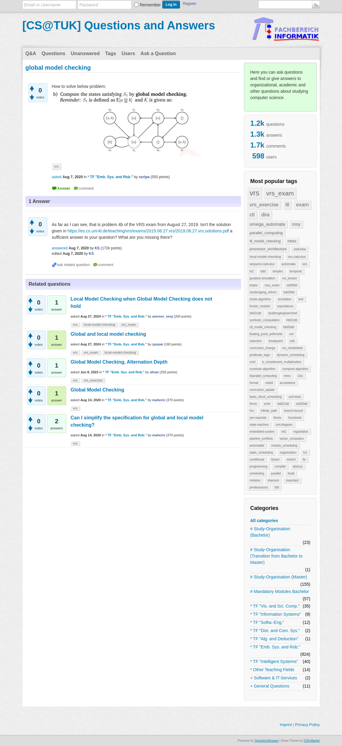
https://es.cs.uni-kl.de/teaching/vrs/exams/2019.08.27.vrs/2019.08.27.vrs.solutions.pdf (148, 230)
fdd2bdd (288, 327)
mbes (291, 241)
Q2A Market (312, 740)
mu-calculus (297, 256)
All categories (264, 520)
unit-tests (295, 396)
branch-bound (293, 410)
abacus (298, 466)
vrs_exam (280, 193)
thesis (277, 417)
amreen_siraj (162, 316)
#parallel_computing (263, 376)
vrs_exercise (264, 205)
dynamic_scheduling (291, 355)
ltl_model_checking (265, 241)
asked (57, 177)
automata (289, 264)
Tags (110, 53)
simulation (284, 299)
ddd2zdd (283, 403)
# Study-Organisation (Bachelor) (270, 532)
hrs (252, 410)
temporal (296, 271)
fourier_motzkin (260, 306)
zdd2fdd (291, 285)
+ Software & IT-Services (273, 677)
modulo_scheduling (284, 445)
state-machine (259, 424)
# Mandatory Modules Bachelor (279, 591)
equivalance (285, 306)
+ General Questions (270, 686)
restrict (291, 459)
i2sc (300, 376)
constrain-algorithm (263, 369)
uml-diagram (284, 424)
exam (302, 205)
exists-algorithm (260, 299)
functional (294, 417)
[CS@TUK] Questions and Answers (118, 25)
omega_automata (267, 224)
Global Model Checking (97, 389)
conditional (257, 459)
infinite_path (269, 410)
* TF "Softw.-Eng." (267, 622)
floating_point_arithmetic (266, 334)
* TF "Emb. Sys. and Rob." (275, 646)
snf (291, 334)
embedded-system (262, 431)
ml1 (284, 431)
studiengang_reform (263, 292)
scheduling (257, 473)
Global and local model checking (108, 334)
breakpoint (276, 341)
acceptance (287, 383)
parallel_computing (266, 233)
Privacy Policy (307, 724)
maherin (158, 400)
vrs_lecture (289, 278)
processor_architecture (268, 249)
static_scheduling (261, 452)
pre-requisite (258, 417)
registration (300, 431)
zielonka (299, 249)
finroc (253, 403)
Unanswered (85, 53)
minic (287, 376)
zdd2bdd (301, 403)
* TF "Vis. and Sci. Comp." (275, 606)
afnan (154, 372)
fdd (277, 487)
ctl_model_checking (263, 327)
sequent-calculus (262, 264)
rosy (296, 224)
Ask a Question (158, 53)
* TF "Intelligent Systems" (274, 661)
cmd (253, 362)
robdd (269, 383)
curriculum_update (262, 389)
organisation (288, 452)
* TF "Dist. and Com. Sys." (275, 630)
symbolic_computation (265, 320)
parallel (276, 473)
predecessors (259, 487)
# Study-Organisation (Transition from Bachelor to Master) (276, 556)
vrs (254, 193)
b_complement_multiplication (281, 362)
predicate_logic (260, 355)
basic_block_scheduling (266, 396)
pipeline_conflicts (261, 438)
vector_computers (291, 438)
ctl (252, 214)
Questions (53, 53)
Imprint (286, 724)
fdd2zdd (291, 320)
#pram (275, 459)
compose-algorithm (295, 369)
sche (267, 403)
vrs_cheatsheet (292, 348)
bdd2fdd (288, 292)
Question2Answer (267, 740)
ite (304, 459)
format (254, 383)
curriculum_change (263, 348)
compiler (280, 466)
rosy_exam (272, 285)
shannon (273, 480)
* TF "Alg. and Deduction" (274, 638)
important (292, 480)
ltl (287, 205)
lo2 (252, 271)
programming (259, 466)
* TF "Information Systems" (275, 614)
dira (265, 214)
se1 (305, 264)
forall (291, 473)
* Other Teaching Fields (272, 669)
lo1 (305, 452)
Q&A (30, 53)
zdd (292, 341)
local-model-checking (265, 256)
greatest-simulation (262, 278)
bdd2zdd (255, 313)
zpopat (157, 344)
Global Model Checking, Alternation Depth (119, 362)
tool (300, 299)
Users (128, 53)
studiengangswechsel (282, 313)
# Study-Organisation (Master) (278, 576)
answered (60, 248)
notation (255, 480)
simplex (278, 271)
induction (256, 341)
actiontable (257, 445)
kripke (254, 285)
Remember (150, 5)
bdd (263, 271)
